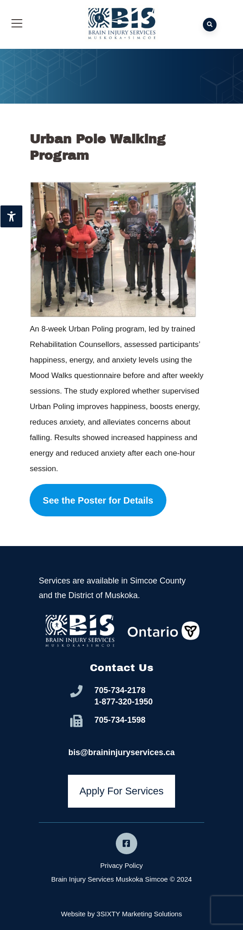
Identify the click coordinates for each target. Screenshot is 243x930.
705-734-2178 (119, 690)
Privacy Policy (121, 865)
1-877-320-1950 (123, 701)
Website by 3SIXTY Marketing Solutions (121, 914)
